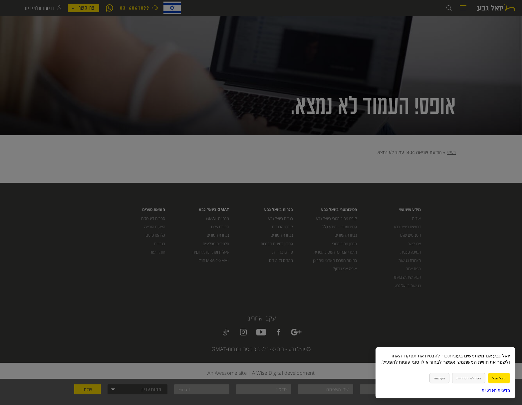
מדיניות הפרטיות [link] (496, 390)
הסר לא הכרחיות (468, 378)
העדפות (439, 378)
